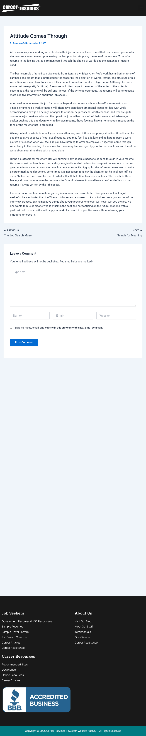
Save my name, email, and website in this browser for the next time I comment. (59, 327)
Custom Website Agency (82, 730)
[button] (141, 8)
